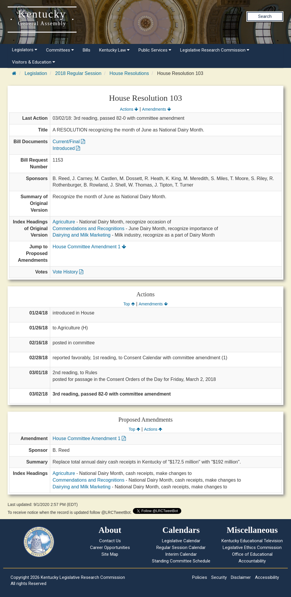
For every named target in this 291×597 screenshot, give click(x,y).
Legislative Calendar (181, 540)
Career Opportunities (110, 547)
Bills (86, 50)
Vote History (68, 271)
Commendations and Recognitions (88, 228)
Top (129, 304)
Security (219, 577)
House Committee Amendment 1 (89, 246)
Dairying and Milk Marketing (81, 234)
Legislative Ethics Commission (252, 547)
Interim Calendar (181, 554)
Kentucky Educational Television (252, 540)
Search (265, 16)
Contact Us (110, 540)
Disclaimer (241, 577)
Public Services (154, 50)
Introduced (66, 148)
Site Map (109, 554)
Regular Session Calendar (181, 547)
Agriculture (64, 221)
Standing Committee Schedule (181, 561)
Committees (60, 50)
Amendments (156, 109)
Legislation (36, 73)
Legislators (24, 49)
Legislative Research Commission (214, 50)
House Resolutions (129, 73)
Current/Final (69, 141)
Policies (199, 577)
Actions (129, 109)
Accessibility (267, 577)
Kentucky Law (114, 50)
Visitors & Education (33, 62)
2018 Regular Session (78, 73)
